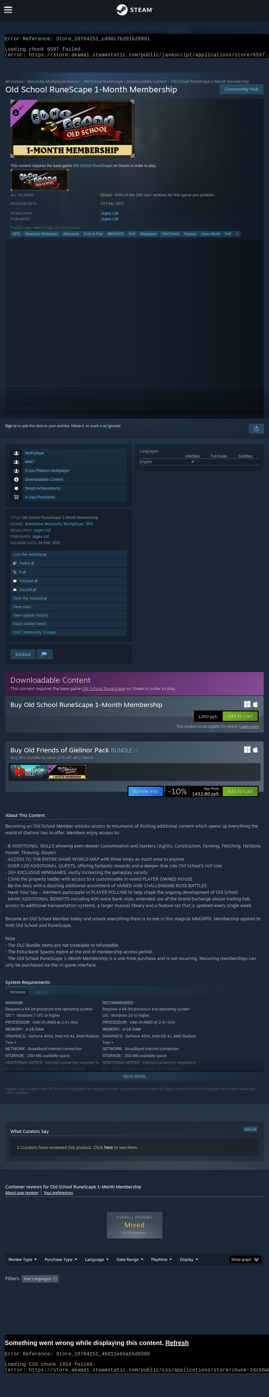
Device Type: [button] (104, 1300)
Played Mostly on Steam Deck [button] (194, 1291)
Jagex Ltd (109, 217)
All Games (14, 85)
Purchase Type (58, 1271)
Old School (170, 237)
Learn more (249, 730)
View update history (30, 619)
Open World (210, 237)
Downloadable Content (147, 85)
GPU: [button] (76, 1300)
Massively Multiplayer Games (53, 85)
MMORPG (116, 237)
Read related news (29, 627)
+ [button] (237, 237)
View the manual (30, 602)
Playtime (159, 1271)
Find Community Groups (34, 636)
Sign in (11, 430)
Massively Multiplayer (41, 237)
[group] (134, 1296)
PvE (228, 237)
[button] (240, 720)
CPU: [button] (55, 1300)
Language (94, 1271)
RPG (16, 237)
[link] (194, 795)
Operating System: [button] (22, 1300)
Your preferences (58, 1196)
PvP (132, 237)
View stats (22, 610)
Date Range (128, 1271)
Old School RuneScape (103, 85)
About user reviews (21, 1196)
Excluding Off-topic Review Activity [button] (101, 1291)
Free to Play (93, 237)
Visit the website (30, 558)
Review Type (20, 1271)
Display (186, 1271)
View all (250, 1133)
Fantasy (190, 237)
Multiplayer (148, 237)
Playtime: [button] (149, 1291)
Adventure (71, 237)
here (108, 1151)
